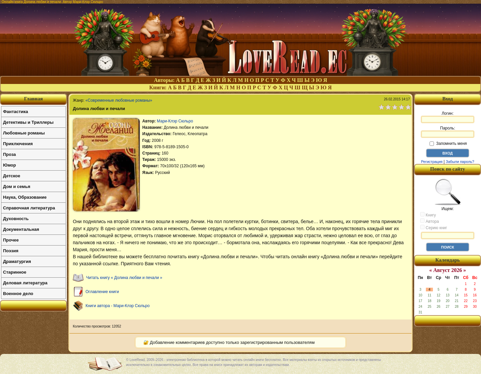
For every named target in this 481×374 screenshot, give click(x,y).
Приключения (18, 143)
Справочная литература (29, 207)
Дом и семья (16, 186)
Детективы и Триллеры (28, 122)
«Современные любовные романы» (119, 100)
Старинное (14, 272)
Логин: (447, 117)
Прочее (11, 240)
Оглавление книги (102, 291)
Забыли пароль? (460, 162)
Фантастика (15, 111)
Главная (33, 98)
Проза (9, 154)
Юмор (9, 165)
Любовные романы (24, 132)
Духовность (16, 218)
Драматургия (17, 261)
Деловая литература (25, 282)
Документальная (21, 229)
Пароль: (447, 132)
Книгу (428, 214)
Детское (11, 175)
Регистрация (431, 162)
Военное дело (18, 293)
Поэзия (10, 250)
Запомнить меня (448, 143)
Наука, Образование (24, 197)
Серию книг (433, 227)
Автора (429, 221)
